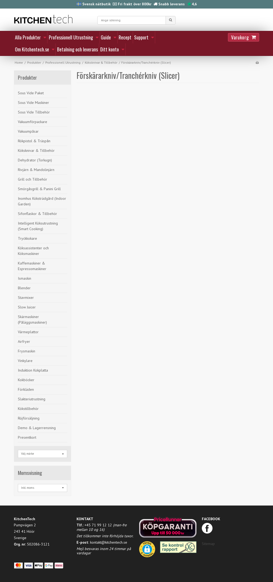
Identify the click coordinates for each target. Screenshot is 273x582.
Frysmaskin (26, 351)
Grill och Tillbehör (32, 179)
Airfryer (24, 341)
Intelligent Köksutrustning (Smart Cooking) (38, 226)
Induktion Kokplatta (33, 370)
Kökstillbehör (28, 408)
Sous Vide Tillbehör (34, 112)
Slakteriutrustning (31, 399)
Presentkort (27, 437)
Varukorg (240, 37)
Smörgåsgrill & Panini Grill (39, 188)
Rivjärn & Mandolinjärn (36, 169)
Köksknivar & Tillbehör (36, 150)
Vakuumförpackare (32, 121)
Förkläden (26, 389)
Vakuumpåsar (28, 131)
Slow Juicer (27, 307)
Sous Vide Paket (31, 93)
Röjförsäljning (28, 418)
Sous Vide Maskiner (33, 102)
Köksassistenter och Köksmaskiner (33, 251)
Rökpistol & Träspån (34, 141)
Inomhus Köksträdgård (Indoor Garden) (42, 201)
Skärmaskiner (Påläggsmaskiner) (32, 319)
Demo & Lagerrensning (37, 427)
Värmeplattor (28, 331)
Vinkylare (25, 360)
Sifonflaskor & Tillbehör (37, 213)
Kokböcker (26, 379)
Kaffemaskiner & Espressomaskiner (32, 266)
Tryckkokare (27, 238)
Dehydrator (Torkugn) (35, 160)
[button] (147, 551)
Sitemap (208, 543)
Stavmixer (26, 297)
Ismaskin (24, 278)
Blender (24, 288)
